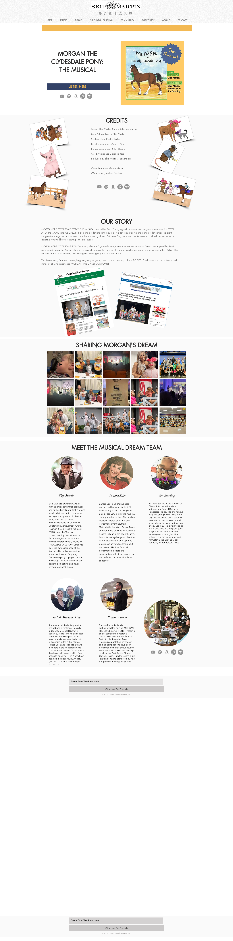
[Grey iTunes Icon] (105, 13)
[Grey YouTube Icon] (130, 13)
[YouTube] (62, 96)
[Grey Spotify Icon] (100, 13)
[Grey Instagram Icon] (120, 13)
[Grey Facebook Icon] (115, 13)
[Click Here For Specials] (116, 689)
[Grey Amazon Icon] (110, 13)
